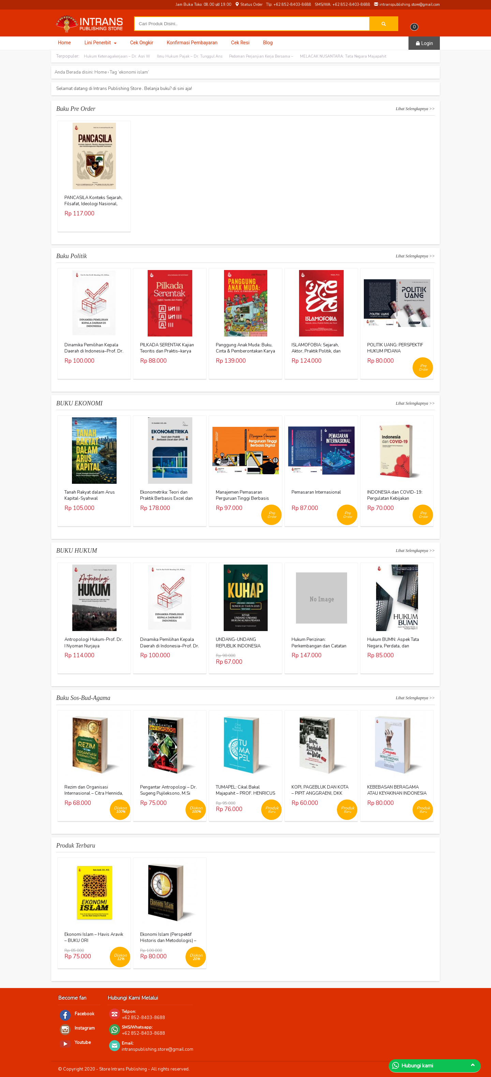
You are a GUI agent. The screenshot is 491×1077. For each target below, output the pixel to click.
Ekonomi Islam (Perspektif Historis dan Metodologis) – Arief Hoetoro (168, 940)
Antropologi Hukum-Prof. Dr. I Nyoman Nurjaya (93, 643)
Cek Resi (240, 42)
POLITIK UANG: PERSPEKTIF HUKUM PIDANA (395, 348)
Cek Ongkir (141, 42)
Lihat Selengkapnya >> (415, 108)
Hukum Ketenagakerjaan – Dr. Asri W (117, 56)
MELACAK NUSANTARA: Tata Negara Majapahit (343, 56)
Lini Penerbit (101, 42)
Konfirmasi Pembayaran (192, 42)
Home (64, 42)
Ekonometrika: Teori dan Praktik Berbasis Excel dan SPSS (166, 498)
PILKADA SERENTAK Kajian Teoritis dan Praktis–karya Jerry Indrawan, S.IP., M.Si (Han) (167, 354)
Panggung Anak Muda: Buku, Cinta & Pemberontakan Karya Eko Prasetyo (245, 351)
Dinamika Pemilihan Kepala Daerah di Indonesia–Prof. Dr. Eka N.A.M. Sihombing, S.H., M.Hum (93, 354)
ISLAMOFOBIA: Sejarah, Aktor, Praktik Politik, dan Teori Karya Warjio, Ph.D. (316, 351)
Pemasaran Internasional (316, 492)
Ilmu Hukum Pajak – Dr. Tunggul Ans (189, 56)
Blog (268, 42)
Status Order (249, 4)
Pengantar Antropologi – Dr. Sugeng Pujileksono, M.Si (168, 790)
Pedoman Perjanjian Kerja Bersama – (261, 56)
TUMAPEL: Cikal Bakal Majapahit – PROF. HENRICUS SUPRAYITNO (245, 793)
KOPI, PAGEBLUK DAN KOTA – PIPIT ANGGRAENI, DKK (320, 790)
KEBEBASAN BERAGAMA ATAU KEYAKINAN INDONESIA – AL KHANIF (397, 793)
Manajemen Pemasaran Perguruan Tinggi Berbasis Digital (242, 498)
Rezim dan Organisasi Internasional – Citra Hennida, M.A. (93, 793)
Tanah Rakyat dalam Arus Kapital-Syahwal (89, 495)
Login (424, 43)
